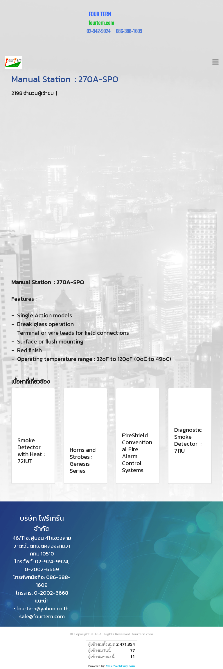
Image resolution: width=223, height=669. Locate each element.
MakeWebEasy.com (120, 666)
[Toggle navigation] (215, 62)
